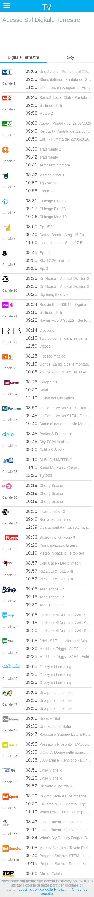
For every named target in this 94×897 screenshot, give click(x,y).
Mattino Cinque (45, 174)
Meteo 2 (39, 113)
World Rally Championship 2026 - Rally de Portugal (59, 811)
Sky (70, 57)
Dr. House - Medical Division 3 (57, 278)
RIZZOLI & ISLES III (49, 570)
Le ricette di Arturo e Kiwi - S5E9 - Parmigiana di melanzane (59, 622)
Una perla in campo (49, 692)
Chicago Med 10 (46, 216)
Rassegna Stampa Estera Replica (59, 734)
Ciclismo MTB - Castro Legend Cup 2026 (59, 803)
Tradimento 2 (43, 149)
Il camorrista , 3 (45, 511)
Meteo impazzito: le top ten (55, 552)
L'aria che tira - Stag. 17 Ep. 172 (59, 242)
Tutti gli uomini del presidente (57, 338)
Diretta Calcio (44, 873)
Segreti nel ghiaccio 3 (50, 537)
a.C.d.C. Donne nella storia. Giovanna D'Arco (59, 752)
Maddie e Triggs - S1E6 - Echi (57, 656)
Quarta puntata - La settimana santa (59, 527)
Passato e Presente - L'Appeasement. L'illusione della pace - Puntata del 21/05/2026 (59, 744)
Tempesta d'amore (48, 164)
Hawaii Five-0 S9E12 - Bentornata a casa (59, 320)
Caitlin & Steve (45, 449)
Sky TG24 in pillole (48, 260)
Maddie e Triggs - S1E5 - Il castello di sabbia (59, 648)
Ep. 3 (37, 268)
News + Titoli (43, 718)
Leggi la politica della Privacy (42, 889)
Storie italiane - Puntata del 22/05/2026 (59, 79)
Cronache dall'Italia (48, 726)
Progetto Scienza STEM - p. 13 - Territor (59, 855)
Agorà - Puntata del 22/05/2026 (58, 123)
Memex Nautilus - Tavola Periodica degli (59, 847)
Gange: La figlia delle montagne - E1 (59, 363)
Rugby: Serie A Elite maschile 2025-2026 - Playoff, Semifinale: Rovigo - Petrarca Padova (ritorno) (59, 795)
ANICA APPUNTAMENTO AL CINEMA (59, 371)
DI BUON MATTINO (49, 459)
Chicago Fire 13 (46, 200)
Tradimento (42, 156)
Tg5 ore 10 (41, 182)
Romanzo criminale (48, 519)
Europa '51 (41, 381)
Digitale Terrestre (23, 57)
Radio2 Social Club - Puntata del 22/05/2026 (59, 97)
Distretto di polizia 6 (49, 785)
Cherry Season (45, 485)
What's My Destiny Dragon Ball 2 (59, 837)
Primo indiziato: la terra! (52, 545)
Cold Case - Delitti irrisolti (53, 563)
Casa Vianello (44, 770)
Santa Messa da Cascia (52, 467)
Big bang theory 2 (47, 294)
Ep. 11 (38, 252)
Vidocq (38, 345)
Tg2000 (39, 475)
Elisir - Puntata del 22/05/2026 (57, 138)
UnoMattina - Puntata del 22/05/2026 (59, 71)
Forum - (39, 190)
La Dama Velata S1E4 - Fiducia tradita (59, 415)
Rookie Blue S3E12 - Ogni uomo (59, 304)
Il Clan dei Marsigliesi (50, 397)
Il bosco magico (45, 356)
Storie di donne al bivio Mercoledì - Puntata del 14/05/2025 (59, 423)
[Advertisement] (47, 37)
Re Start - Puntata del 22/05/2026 (59, 131)
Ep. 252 (39, 226)
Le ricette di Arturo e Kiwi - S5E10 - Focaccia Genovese (59, 630)
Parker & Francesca (49, 433)
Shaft (37, 389)
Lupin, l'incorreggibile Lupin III (57, 821)
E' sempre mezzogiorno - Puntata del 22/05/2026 (59, 87)
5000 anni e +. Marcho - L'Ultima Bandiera (59, 759)
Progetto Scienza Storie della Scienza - (59, 863)
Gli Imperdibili (44, 105)
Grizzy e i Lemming (48, 666)
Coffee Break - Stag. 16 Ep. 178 (59, 234)
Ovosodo (40, 330)
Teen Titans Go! (45, 588)
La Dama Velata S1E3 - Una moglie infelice (59, 407)
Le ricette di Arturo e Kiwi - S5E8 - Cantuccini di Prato (59, 614)
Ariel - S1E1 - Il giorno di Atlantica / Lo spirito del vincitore (59, 640)
